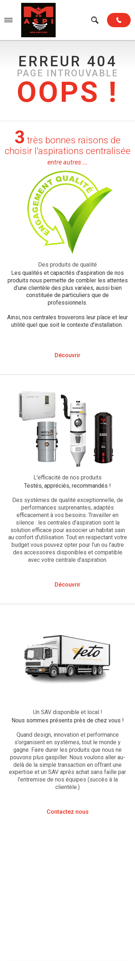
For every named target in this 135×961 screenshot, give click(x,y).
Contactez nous (68, 811)
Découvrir (67, 355)
